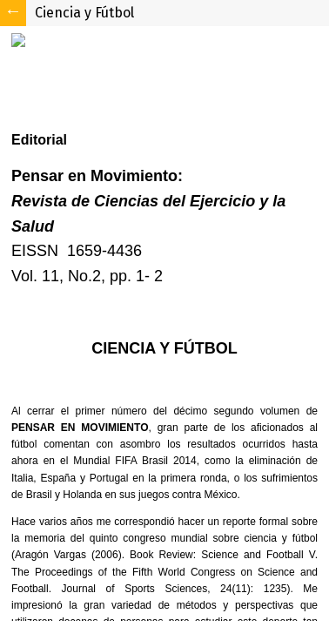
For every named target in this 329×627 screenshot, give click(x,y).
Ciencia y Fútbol (84, 12)
